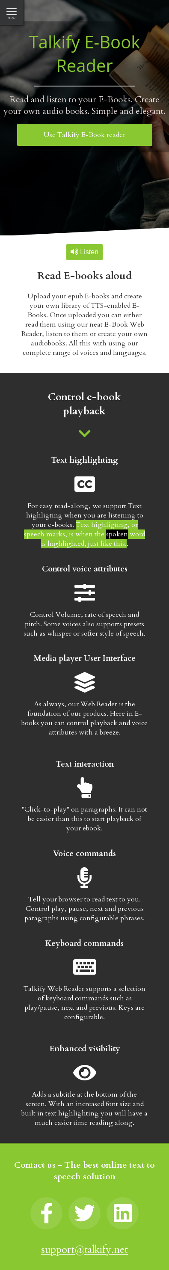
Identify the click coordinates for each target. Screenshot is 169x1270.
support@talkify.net (84, 1250)
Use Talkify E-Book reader (84, 135)
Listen (84, 252)
